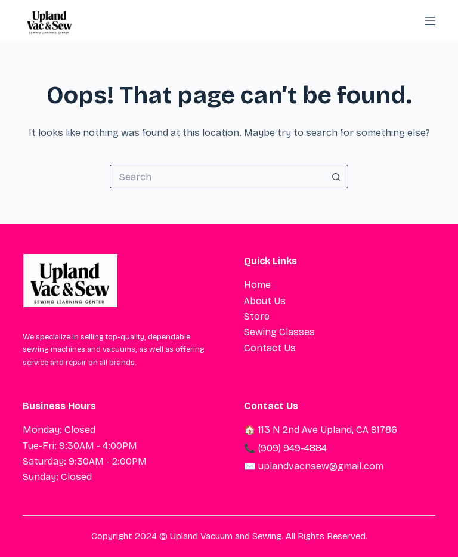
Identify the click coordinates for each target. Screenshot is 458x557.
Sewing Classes (279, 332)
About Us (265, 301)
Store (257, 316)
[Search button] (336, 176)
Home (257, 284)
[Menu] (430, 21)
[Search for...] (217, 176)
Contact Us (270, 348)
